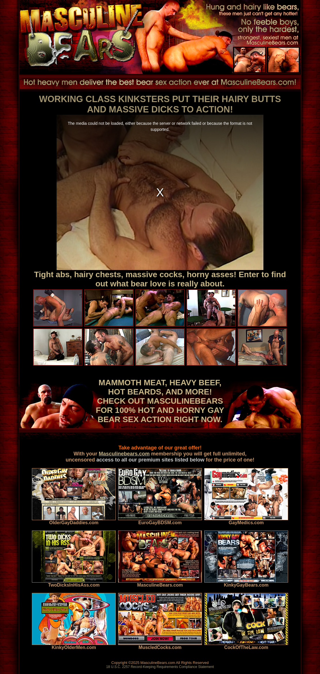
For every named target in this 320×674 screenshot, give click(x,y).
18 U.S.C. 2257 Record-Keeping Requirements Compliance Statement (160, 667)
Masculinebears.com (124, 454)
